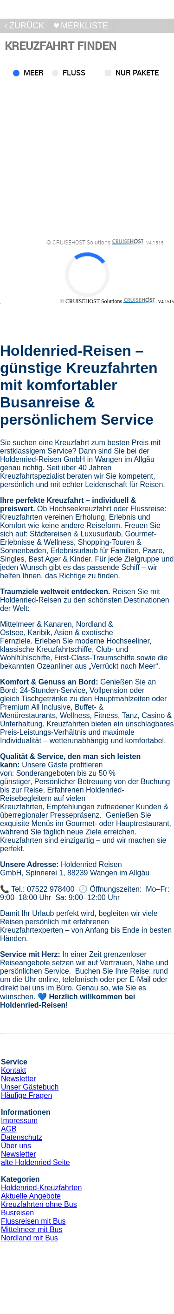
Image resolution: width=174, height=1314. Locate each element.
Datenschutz (21, 1137)
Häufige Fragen (26, 1095)
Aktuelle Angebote (31, 1196)
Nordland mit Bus (29, 1238)
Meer (34, 73)
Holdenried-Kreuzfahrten (41, 1188)
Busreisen (17, 1213)
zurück (26, 25)
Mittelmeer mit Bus (31, 1229)
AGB (9, 1129)
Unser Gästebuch (30, 1087)
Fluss (74, 73)
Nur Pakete (137, 73)
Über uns (16, 1146)
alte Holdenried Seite (35, 1162)
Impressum (19, 1120)
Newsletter (18, 1079)
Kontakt (13, 1070)
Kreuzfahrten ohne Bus (39, 1204)
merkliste (84, 25)
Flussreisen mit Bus (33, 1221)
